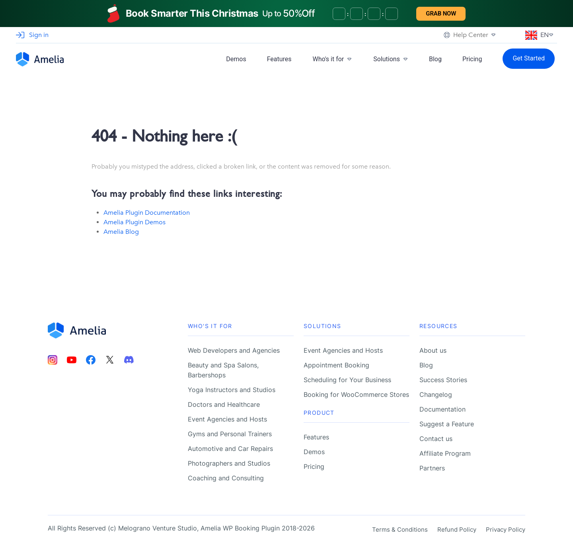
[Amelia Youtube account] (71, 359)
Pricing (472, 59)
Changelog (435, 394)
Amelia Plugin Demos (134, 222)
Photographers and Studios (229, 463)
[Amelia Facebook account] (91, 359)
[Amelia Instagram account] (52, 359)
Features (279, 59)
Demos (236, 59)
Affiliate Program (445, 453)
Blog (435, 59)
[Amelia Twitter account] (110, 359)
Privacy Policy (505, 529)
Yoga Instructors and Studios (231, 390)
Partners (432, 468)
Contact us (435, 439)
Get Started (529, 58)
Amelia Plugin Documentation (146, 212)
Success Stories (443, 380)
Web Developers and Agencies (234, 350)
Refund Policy (456, 529)
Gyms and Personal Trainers (230, 434)
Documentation (442, 409)
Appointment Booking (336, 365)
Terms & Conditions (400, 529)
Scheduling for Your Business (347, 380)
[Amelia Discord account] (129, 359)
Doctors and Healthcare (224, 404)
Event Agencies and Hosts (227, 419)
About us (432, 350)
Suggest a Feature (446, 424)
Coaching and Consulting (226, 478)
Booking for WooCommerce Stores (356, 394)
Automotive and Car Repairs (230, 449)
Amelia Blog (121, 231)
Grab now (441, 13)
